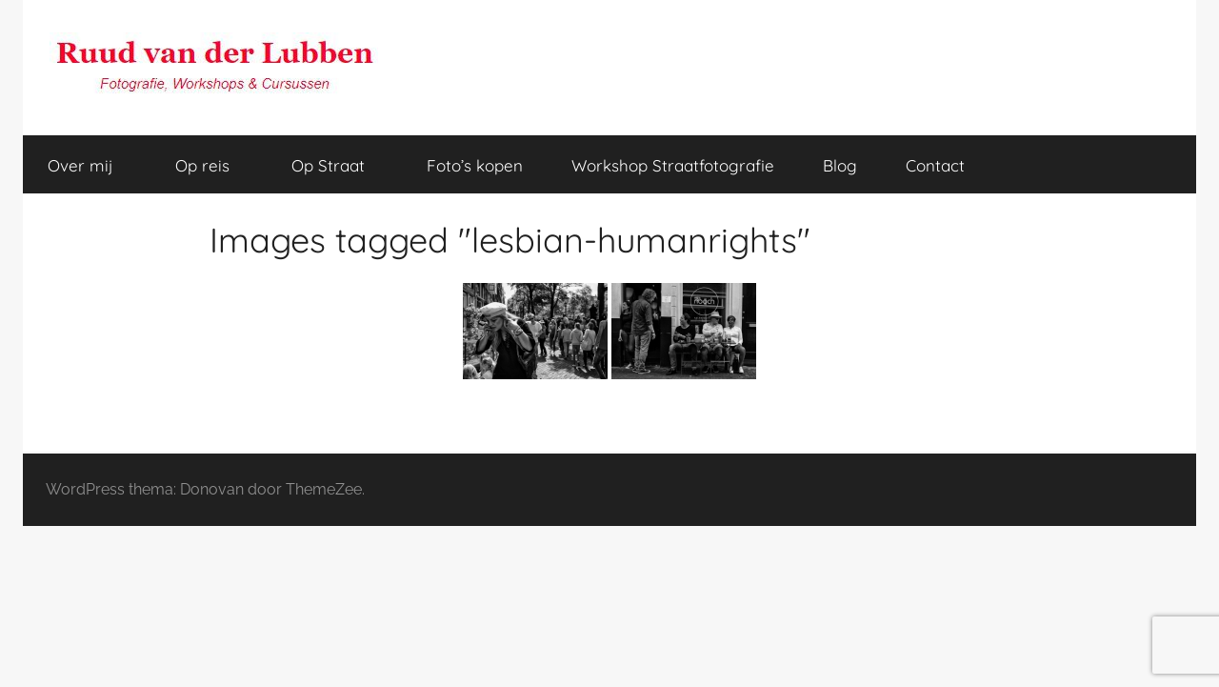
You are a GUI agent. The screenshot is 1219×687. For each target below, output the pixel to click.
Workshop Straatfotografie (672, 165)
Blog (840, 165)
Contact (935, 165)
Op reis (212, 165)
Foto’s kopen (475, 165)
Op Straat (338, 165)
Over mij (91, 165)
